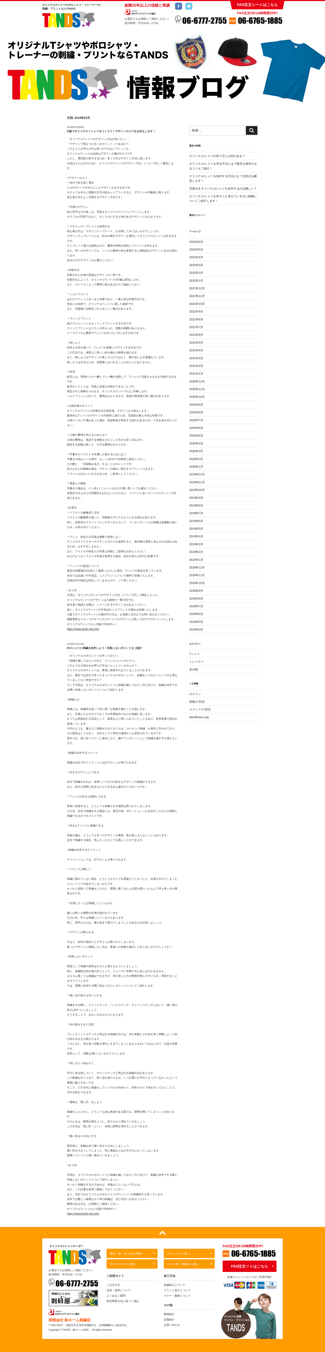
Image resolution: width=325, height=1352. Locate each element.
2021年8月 (196, 319)
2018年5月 (196, 621)
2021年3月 (196, 358)
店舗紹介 (169, 1319)
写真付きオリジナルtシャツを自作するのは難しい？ (223, 188)
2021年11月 (197, 296)
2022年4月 (196, 257)
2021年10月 (197, 303)
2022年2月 (196, 272)
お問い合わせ (172, 1324)
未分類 (193, 669)
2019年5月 (196, 528)
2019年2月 (196, 552)
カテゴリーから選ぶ (123, 1264)
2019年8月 (196, 505)
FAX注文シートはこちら (257, 5)
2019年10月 (197, 490)
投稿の (197, 701)
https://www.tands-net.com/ (83, 628)
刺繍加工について (174, 1284)
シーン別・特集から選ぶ (183, 1264)
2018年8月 (196, 598)
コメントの (200, 709)
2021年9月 (196, 311)
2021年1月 (196, 373)
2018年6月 (196, 614)
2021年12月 (197, 288)
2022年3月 (196, 265)
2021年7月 (196, 327)
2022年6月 (196, 241)
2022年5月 (196, 249)
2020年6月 (196, 428)
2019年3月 (196, 544)
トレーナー (196, 661)
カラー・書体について (177, 1295)
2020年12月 (197, 381)
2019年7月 (196, 513)
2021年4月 (196, 350)
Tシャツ (194, 654)
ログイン (195, 694)
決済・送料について (119, 1290)
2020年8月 (196, 412)
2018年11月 (197, 575)
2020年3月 (196, 451)
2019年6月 (196, 521)
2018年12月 (197, 567)
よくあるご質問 (116, 1295)
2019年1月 (196, 559)
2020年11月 (197, 389)
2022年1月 (196, 280)
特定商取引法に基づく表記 (123, 1301)
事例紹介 (169, 1314)
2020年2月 (196, 459)
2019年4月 (196, 536)
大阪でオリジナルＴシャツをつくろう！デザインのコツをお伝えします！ (111, 131)
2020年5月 (196, 435)
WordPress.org (199, 717)
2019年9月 (196, 497)
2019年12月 (197, 474)
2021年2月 (196, 366)
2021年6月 (196, 334)
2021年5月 (196, 342)
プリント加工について (177, 1290)
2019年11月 (197, 482)
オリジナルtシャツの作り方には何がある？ (217, 156)
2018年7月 (196, 606)
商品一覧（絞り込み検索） (127, 1253)
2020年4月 (196, 443)
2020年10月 (197, 396)
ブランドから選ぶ (178, 1253)
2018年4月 (196, 629)
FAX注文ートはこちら (249, 1266)
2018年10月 (197, 583)
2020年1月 (196, 466)
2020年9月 (196, 404)
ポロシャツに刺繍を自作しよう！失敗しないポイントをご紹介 (104, 648)
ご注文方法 (113, 1284)
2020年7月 (196, 420)
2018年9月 (196, 590)
